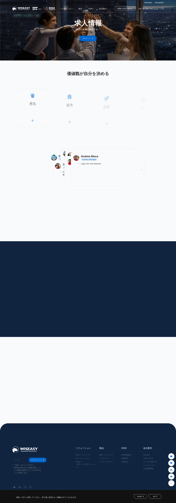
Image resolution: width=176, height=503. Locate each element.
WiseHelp (148, 2)
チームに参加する (150, 462)
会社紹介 (146, 455)
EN (140, 9)
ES (147, 9)
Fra (151, 9)
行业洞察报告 (148, 468)
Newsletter (159, 2)
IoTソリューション (83, 458)
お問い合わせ (148, 458)
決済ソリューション (83, 455)
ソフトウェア (104, 458)
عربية (156, 9)
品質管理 (124, 458)
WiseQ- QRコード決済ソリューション (86, 464)
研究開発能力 (126, 455)
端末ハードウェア (106, 455)
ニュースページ (149, 465)
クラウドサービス (106, 462)
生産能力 (124, 462)
